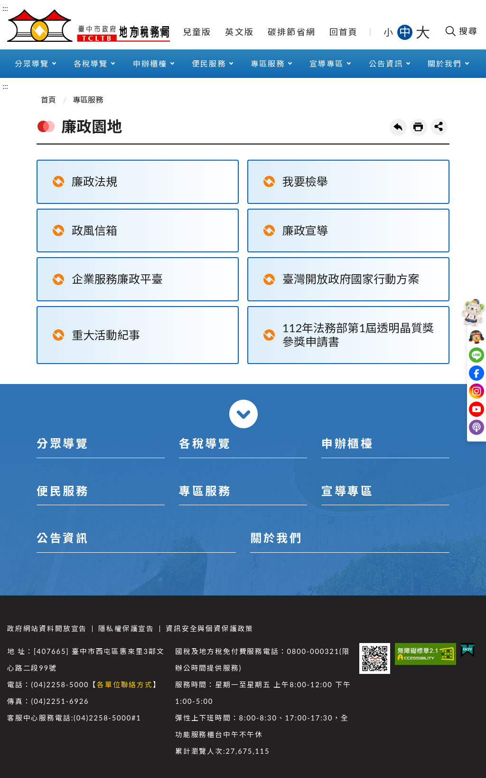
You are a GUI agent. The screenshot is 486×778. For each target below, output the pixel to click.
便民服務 (209, 63)
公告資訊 (386, 63)
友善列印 (418, 127)
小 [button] (388, 32)
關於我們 (445, 63)
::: (5, 7)
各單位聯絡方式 (125, 685)
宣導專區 (326, 63)
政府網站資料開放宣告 (47, 628)
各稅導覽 (91, 63)
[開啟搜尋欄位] (461, 31)
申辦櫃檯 (150, 63)
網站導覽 (150, 32)
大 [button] (423, 31)
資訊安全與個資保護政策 (209, 628)
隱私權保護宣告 (126, 628)
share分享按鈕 (439, 126)
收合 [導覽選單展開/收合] (243, 414)
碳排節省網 (292, 32)
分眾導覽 (32, 63)
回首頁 (343, 32)
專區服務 (268, 63)
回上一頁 (398, 127)
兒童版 (197, 32)
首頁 (48, 99)
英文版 (239, 32)
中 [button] (405, 31)
